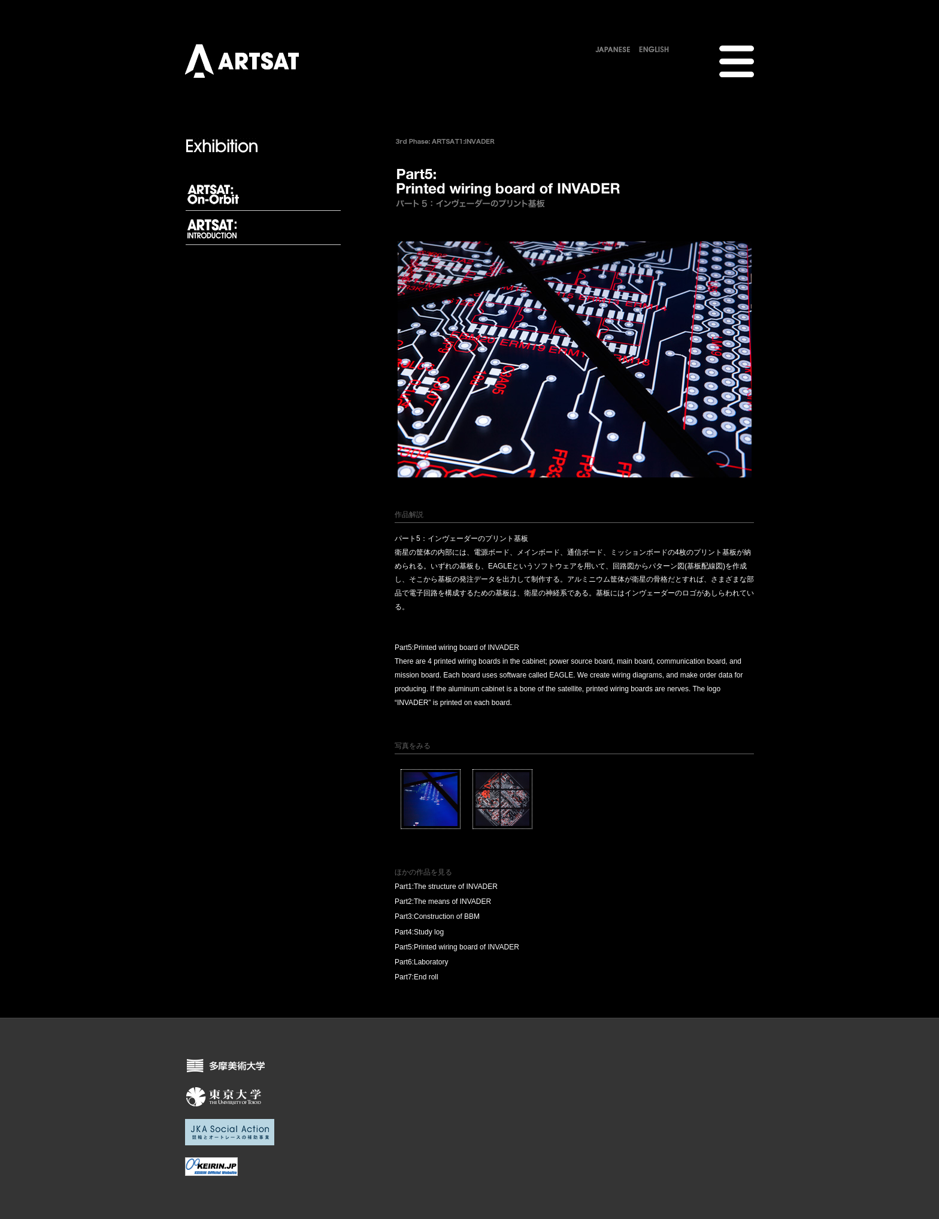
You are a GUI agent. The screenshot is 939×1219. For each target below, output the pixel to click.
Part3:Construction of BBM (437, 916)
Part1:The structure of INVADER (446, 886)
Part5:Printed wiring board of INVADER (457, 947)
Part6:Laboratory (421, 962)
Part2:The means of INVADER (443, 901)
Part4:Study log (419, 932)
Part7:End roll (416, 977)
